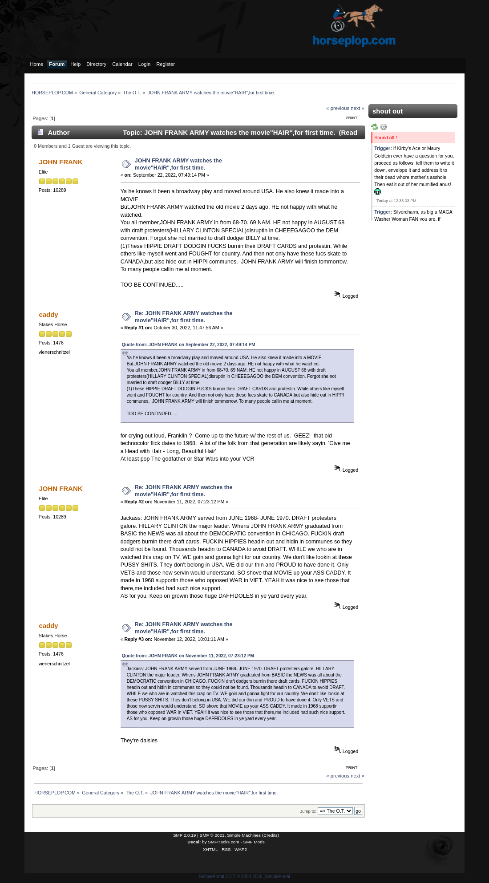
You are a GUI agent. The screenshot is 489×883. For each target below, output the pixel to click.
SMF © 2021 (212, 835)
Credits (270, 835)
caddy (48, 314)
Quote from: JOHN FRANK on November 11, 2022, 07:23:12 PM (188, 655)
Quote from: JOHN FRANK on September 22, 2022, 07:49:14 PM (188, 344)
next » (357, 108)
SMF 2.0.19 (184, 835)
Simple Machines (244, 835)
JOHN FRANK (60, 162)
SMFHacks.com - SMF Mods (236, 841)
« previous (337, 108)
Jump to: (308, 811)
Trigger (382, 148)
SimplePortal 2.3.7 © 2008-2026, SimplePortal (244, 876)
